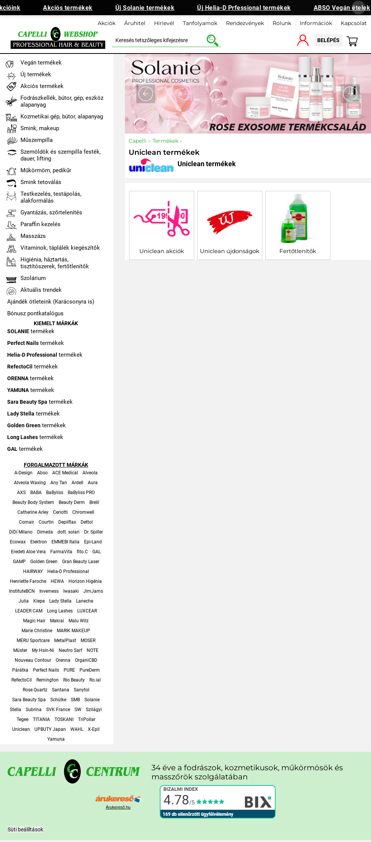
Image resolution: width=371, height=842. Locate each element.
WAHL (76, 729)
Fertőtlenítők (297, 251)
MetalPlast (65, 640)
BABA (36, 492)
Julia (24, 601)
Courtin (46, 522)
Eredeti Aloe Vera (28, 551)
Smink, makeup (39, 128)
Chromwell (83, 512)
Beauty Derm (72, 502)
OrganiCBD (86, 660)
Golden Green (44, 561)
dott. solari (69, 532)
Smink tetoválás (40, 182)
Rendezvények (245, 23)
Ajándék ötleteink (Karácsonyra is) (50, 301)
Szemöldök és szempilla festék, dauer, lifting (60, 155)
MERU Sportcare (33, 640)
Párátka (20, 670)
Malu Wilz (79, 620)
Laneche (84, 601)
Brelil (94, 502)
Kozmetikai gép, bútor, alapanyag (61, 116)
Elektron (38, 542)
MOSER (88, 640)
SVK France (58, 709)
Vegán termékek (41, 62)
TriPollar (86, 719)
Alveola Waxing (30, 482)
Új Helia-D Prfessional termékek (247, 7)
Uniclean (21, 729)
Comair (26, 522)
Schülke (58, 699)
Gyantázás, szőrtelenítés (51, 212)
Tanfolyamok (200, 23)
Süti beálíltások (25, 829)
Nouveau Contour (33, 660)
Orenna (63, 660)
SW (78, 709)
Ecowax (18, 542)
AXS (21, 492)
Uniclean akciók (161, 251)
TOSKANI (64, 719)
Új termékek (35, 74)
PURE (69, 670)
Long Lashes (60, 611)
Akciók (106, 23)
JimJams (93, 591)
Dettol (87, 522)
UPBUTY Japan (50, 729)
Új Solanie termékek (148, 7)
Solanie (92, 699)
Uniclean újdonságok (229, 251)
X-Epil (94, 729)
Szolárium (33, 278)
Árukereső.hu (118, 807)
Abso (42, 472)
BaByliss (54, 492)
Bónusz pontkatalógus (35, 313)
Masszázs (33, 236)
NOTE (92, 650)
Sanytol (81, 689)
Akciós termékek (71, 7)
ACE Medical (65, 472)
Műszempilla (36, 140)
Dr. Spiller (93, 532)
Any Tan (58, 482)
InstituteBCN (22, 591)
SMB (75, 699)
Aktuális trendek (41, 289)
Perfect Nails (46, 670)
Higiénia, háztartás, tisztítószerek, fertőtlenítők (54, 263)
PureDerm (90, 670)
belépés (328, 40)
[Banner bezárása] (358, 7)
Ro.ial (95, 680)
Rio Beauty (74, 680)
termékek (31, 331)
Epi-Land (93, 542)
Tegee (22, 719)
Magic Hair (34, 620)
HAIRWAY (33, 571)
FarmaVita (61, 551)
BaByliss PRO (81, 492)
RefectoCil (21, 680)
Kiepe (39, 601)
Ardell (77, 482)
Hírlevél (164, 23)
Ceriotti (60, 512)
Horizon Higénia (85, 581)
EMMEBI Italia (65, 542)
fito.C (82, 551)
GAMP (19, 561)
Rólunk (282, 23)
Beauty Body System (33, 502)
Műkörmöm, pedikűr (45, 170)
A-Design (23, 472)
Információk (316, 23)
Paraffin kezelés (40, 224)
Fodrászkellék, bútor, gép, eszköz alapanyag (61, 101)
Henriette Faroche (28, 581)
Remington (47, 680)
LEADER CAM (28, 611)
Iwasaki (71, 591)
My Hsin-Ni (43, 650)
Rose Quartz (35, 689)
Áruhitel (134, 23)
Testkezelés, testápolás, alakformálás (50, 197)
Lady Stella (60, 601)
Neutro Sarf (70, 650)
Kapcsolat (354, 23)
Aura (93, 482)
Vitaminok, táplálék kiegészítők (60, 247)
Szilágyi (94, 709)
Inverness (49, 591)
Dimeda (45, 532)
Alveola (90, 472)
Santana (60, 689)
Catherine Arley (32, 512)
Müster (20, 650)
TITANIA (41, 719)
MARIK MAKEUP (73, 630)
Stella (15, 709)
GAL (96, 551)
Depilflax (67, 522)
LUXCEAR (87, 611)
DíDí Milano (21, 532)
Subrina (34, 709)
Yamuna (56, 739)
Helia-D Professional (68, 571)
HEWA (57, 581)
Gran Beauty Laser (80, 561)
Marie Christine (37, 630)
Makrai (57, 620)
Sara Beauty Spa (29, 699)
